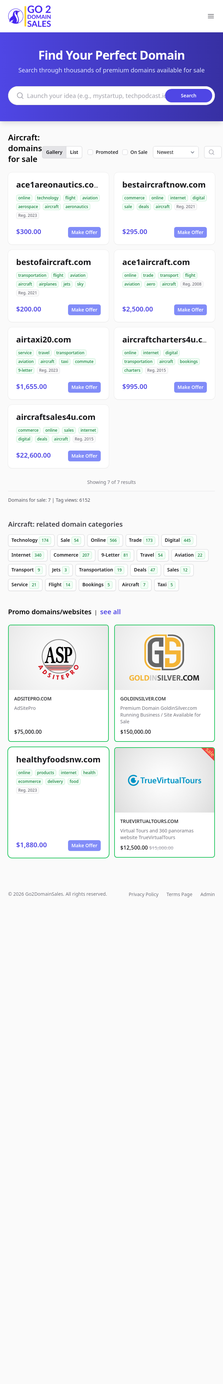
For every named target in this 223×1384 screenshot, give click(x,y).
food (74, 781)
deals (144, 206)
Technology (31, 540)
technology (48, 198)
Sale (71, 540)
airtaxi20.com (43, 339)
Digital (179, 540)
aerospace (28, 206)
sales (69, 430)
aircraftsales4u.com (55, 416)
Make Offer (84, 232)
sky (80, 284)
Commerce (73, 555)
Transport (27, 570)
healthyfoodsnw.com (58, 759)
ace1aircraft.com (156, 261)
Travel (152, 555)
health (89, 773)
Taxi (167, 585)
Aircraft (135, 585)
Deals (146, 570)
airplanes (48, 284)
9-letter (25, 370)
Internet (27, 555)
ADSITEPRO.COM (33, 698)
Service (25, 585)
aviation (90, 198)
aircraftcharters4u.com (168, 339)
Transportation (101, 570)
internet (178, 198)
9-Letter (116, 555)
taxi (64, 361)
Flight (61, 585)
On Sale (139, 152)
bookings (189, 361)
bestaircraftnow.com (164, 184)
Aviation (190, 555)
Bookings (97, 585)
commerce (134, 198)
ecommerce (29, 781)
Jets (61, 570)
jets (66, 284)
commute (84, 361)
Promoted (107, 152)
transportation (32, 275)
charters (132, 370)
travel (44, 353)
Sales (178, 570)
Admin (207, 894)
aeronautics (76, 206)
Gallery (54, 152)
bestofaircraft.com (53, 261)
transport (169, 275)
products (45, 773)
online (24, 198)
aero (151, 284)
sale (128, 206)
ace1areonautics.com (59, 184)
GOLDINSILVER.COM (143, 698)
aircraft (52, 206)
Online (105, 540)
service (25, 353)
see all (110, 611)
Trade (142, 540)
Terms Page (179, 894)
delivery (55, 781)
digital (199, 198)
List (74, 152)
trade (148, 275)
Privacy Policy (143, 894)
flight (70, 198)
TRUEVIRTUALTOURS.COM (149, 821)
